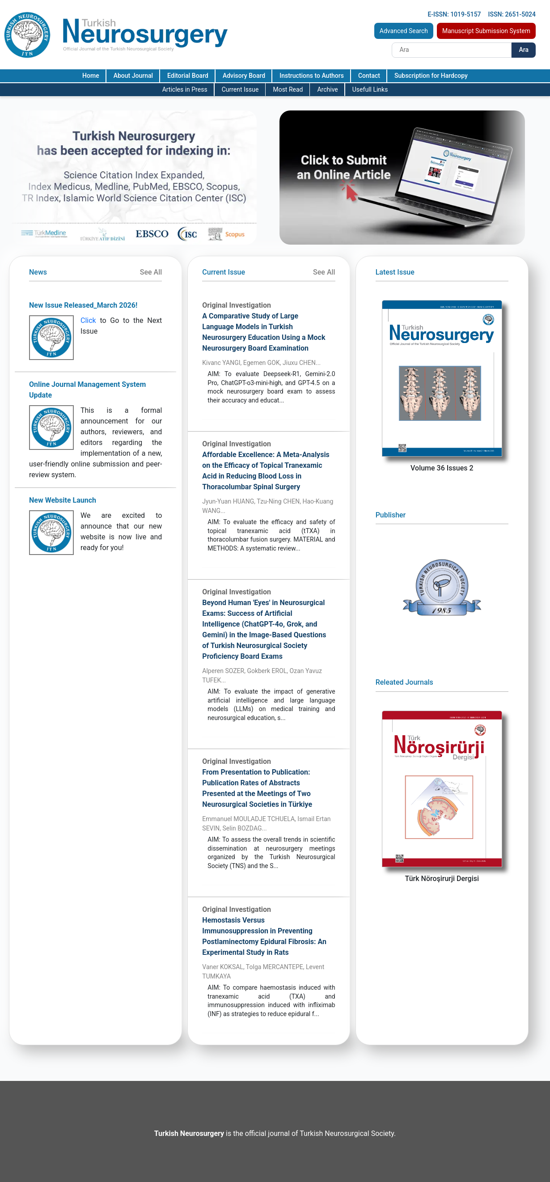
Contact (369, 75)
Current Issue (240, 89)
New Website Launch (62, 500)
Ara (524, 49)
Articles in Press (184, 89)
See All (151, 272)
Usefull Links (370, 89)
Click (88, 320)
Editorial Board (187, 75)
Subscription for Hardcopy (431, 75)
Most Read (288, 89)
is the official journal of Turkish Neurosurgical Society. (275, 1133)
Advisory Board (244, 75)
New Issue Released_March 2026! (83, 305)
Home (90, 75)
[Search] (452, 50)
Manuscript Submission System (486, 30)
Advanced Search (404, 30)
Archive (327, 89)
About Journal (133, 75)
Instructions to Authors (311, 75)
